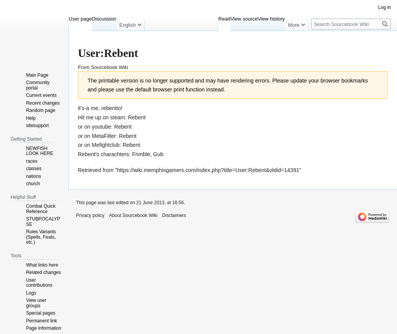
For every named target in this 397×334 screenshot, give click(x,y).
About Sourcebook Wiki (133, 215)
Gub (158, 154)
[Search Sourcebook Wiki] (351, 24)
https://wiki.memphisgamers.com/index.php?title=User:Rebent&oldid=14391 (208, 170)
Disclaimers (174, 215)
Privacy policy (90, 215)
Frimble (141, 154)
